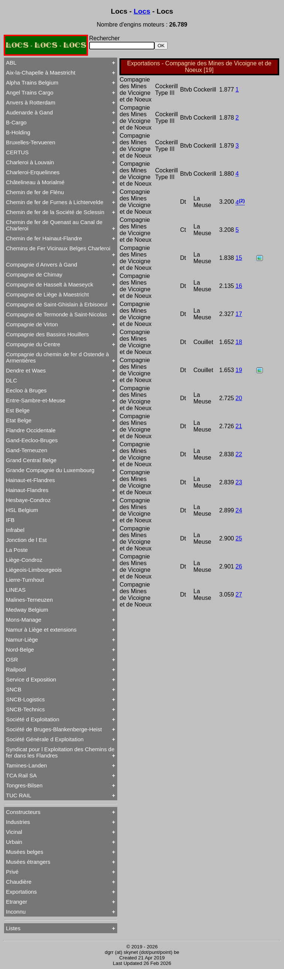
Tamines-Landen (26, 765)
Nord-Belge (20, 649)
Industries (18, 822)
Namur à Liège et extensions (41, 629)
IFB (10, 520)
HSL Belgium (22, 510)
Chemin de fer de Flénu (35, 192)
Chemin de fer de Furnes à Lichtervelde (54, 202)
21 (239, 426)
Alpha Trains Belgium (32, 82)
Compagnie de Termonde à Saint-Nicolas (56, 314)
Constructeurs (23, 812)
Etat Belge (18, 420)
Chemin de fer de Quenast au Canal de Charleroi (54, 225)
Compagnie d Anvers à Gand (41, 264)
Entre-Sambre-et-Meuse (35, 400)
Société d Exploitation (32, 719)
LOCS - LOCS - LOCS (46, 45)
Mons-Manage (23, 619)
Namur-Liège (22, 639)
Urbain (14, 842)
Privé (12, 872)
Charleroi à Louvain (30, 162)
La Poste (17, 550)
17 (239, 314)
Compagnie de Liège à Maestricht (47, 294)
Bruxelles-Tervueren (30, 142)
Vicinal (14, 832)
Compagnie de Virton (32, 324)
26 (239, 566)
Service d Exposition (31, 679)
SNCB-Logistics (25, 699)
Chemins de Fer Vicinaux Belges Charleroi (58, 248)
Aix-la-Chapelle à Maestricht (40, 72)
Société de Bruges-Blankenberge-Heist (54, 729)
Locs (142, 11)
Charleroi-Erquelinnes (33, 172)
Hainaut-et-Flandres (30, 480)
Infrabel (15, 530)
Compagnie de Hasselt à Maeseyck (49, 284)
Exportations (21, 892)
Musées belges (24, 852)
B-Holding (18, 132)
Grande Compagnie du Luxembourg (50, 470)
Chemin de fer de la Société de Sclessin (55, 212)
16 (239, 286)
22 (239, 454)
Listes (13, 928)
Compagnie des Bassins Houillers (47, 334)
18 (239, 342)
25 (239, 538)
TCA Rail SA (21, 775)
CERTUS (17, 152)
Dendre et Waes (26, 370)
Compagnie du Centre (33, 344)
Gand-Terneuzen (26, 450)
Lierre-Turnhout (25, 580)
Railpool (16, 669)
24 (239, 510)
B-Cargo (16, 122)
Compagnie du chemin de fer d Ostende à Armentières (57, 357)
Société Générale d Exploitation (45, 739)
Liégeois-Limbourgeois (34, 570)
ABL (11, 62)
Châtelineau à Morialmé (35, 182)
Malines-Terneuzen (29, 600)
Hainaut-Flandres (27, 490)
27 (239, 594)
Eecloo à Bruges (26, 390)
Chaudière (18, 882)
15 (239, 258)
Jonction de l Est (26, 540)
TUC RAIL (18, 795)
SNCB (13, 689)
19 (239, 370)
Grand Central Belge (31, 460)
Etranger (16, 901)
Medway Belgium (27, 610)
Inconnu (16, 911)
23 (239, 482)
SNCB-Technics (25, 709)
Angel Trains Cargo (29, 92)
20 (239, 398)
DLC (11, 380)
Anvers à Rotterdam (30, 102)
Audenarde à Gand (29, 112)
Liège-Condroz (24, 560)
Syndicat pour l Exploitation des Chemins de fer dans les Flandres (60, 752)
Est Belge (18, 410)
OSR (12, 659)
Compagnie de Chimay (34, 274)
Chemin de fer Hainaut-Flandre (44, 238)
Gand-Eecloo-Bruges (32, 440)
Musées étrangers (28, 862)
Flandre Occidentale (30, 430)
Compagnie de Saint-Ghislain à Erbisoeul (56, 304)
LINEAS (16, 590)
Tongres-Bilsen (24, 785)
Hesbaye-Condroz (28, 500)
